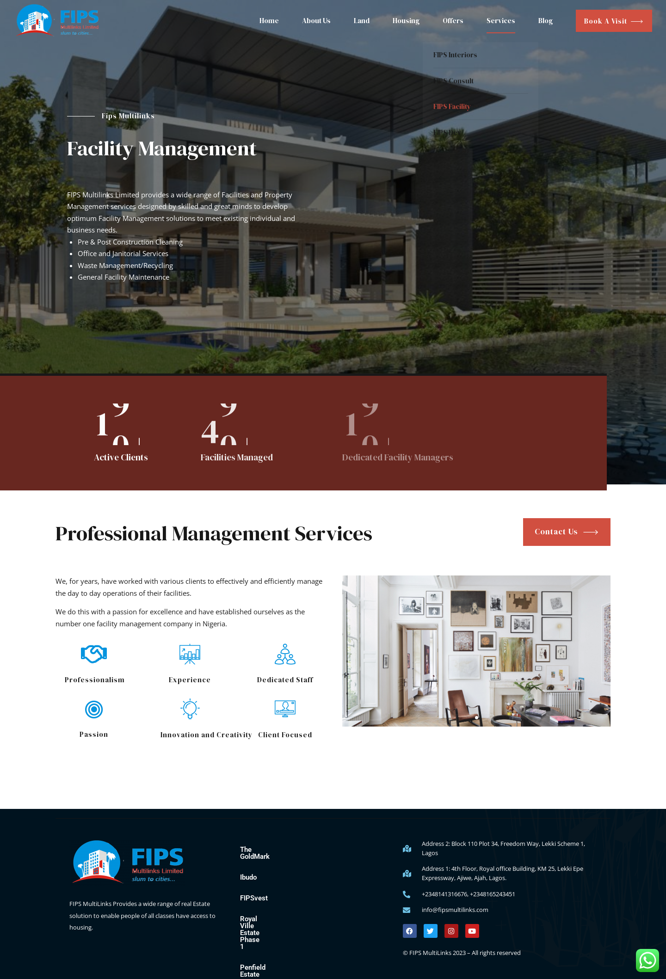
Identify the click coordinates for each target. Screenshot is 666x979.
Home (269, 20)
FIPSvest (254, 891)
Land (362, 20)
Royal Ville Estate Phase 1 (280, 912)
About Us (316, 20)
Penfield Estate (263, 933)
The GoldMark (261, 849)
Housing (406, 20)
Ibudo (248, 870)
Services (501, 20)
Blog (545, 20)
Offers (453, 20)
